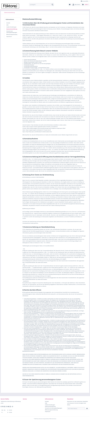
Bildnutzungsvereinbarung (12, 34)
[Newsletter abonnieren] (87, 408)
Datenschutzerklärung (11, 29)
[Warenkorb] (85, 4)
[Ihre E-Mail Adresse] (76, 408)
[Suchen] (52, 4)
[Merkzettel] (69, 4)
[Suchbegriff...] (41, 4)
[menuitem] (41, 4)
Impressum (9, 36)
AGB (7, 25)
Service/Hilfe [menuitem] (84, 1)
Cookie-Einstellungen (11, 27)
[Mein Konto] (76, 4)
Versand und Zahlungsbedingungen (11, 31)
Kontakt (8, 23)
